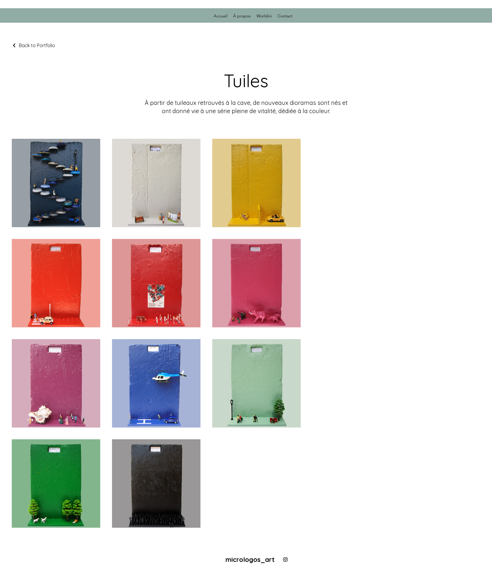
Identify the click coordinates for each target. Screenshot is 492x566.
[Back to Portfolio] (33, 45)
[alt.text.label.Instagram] (285, 559)
